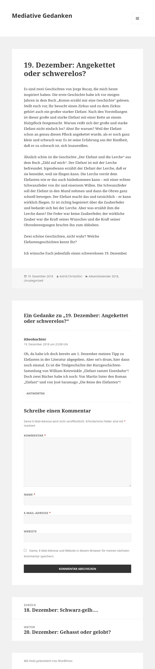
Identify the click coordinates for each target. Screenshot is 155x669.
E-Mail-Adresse (37, 513)
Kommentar (35, 435)
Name (29, 494)
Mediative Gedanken (42, 15)
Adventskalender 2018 (103, 276)
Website (30, 531)
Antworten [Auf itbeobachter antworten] (35, 393)
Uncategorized (33, 280)
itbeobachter (35, 339)
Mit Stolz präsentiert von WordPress (48, 661)
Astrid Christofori (71, 276)
